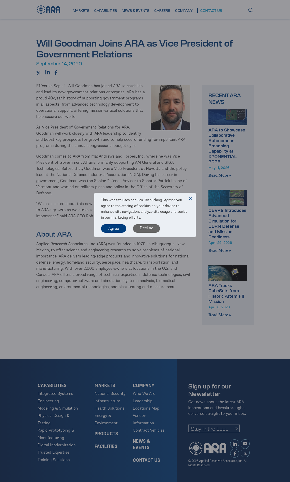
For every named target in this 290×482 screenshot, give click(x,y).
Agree (113, 228)
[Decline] (190, 198)
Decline (146, 227)
